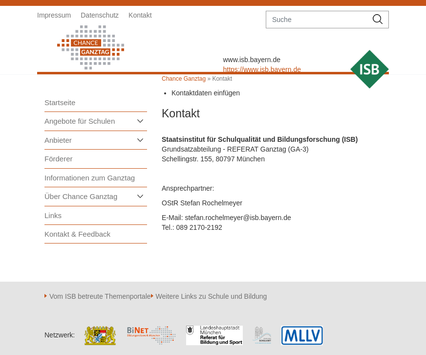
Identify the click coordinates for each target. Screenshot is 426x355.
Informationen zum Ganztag (89, 178)
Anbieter (58, 140)
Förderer (58, 159)
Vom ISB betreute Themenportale (100, 296)
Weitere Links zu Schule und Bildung (211, 296)
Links (53, 215)
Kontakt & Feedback (77, 234)
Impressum (54, 15)
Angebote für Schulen (79, 121)
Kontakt (139, 15)
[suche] (316, 19)
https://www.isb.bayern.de (262, 69)
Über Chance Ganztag (80, 196)
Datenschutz (100, 15)
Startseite (59, 102)
